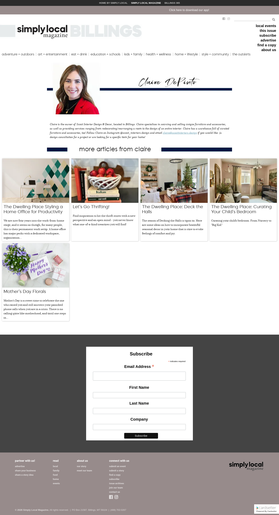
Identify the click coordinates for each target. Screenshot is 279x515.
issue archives (116, 483)
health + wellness (158, 54)
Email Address (139, 367)
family (56, 470)
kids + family (133, 54)
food (55, 475)
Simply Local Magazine (146, 3)
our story (81, 466)
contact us (114, 492)
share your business (25, 470)
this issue (268, 31)
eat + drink (79, 54)
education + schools (105, 54)
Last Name (139, 403)
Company (139, 419)
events (56, 483)
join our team (116, 487)
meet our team (84, 470)
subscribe (267, 35)
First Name (139, 387)
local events (266, 26)
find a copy (266, 45)
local (55, 466)
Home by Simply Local (113, 3)
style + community (215, 54)
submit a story (116, 470)
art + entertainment (52, 54)
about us (268, 50)
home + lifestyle (186, 54)
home (56, 479)
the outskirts (241, 54)
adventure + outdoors (18, 54)
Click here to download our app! (195, 10)
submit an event (117, 466)
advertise (268, 40)
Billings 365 (172, 3)
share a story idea (24, 475)
